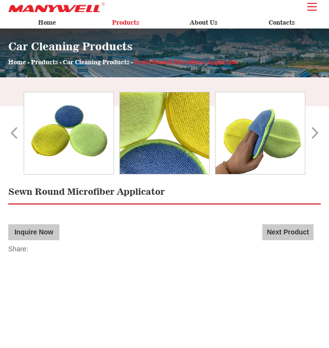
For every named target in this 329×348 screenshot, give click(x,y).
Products (125, 22)
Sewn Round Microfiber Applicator (186, 62)
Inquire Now (33, 232)
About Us (203, 22)
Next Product (288, 232)
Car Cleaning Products (96, 62)
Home (47, 22)
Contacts (282, 22)
